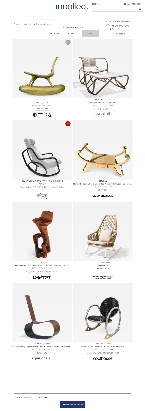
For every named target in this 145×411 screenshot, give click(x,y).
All (90, 34)
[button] (119, 35)
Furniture (19, 25)
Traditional (53, 34)
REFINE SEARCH (72, 404)
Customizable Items (118, 22)
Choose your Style (72, 28)
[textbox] (120, 9)
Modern (72, 34)
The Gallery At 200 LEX (117, 28)
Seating (30, 25)
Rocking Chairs (43, 25)
